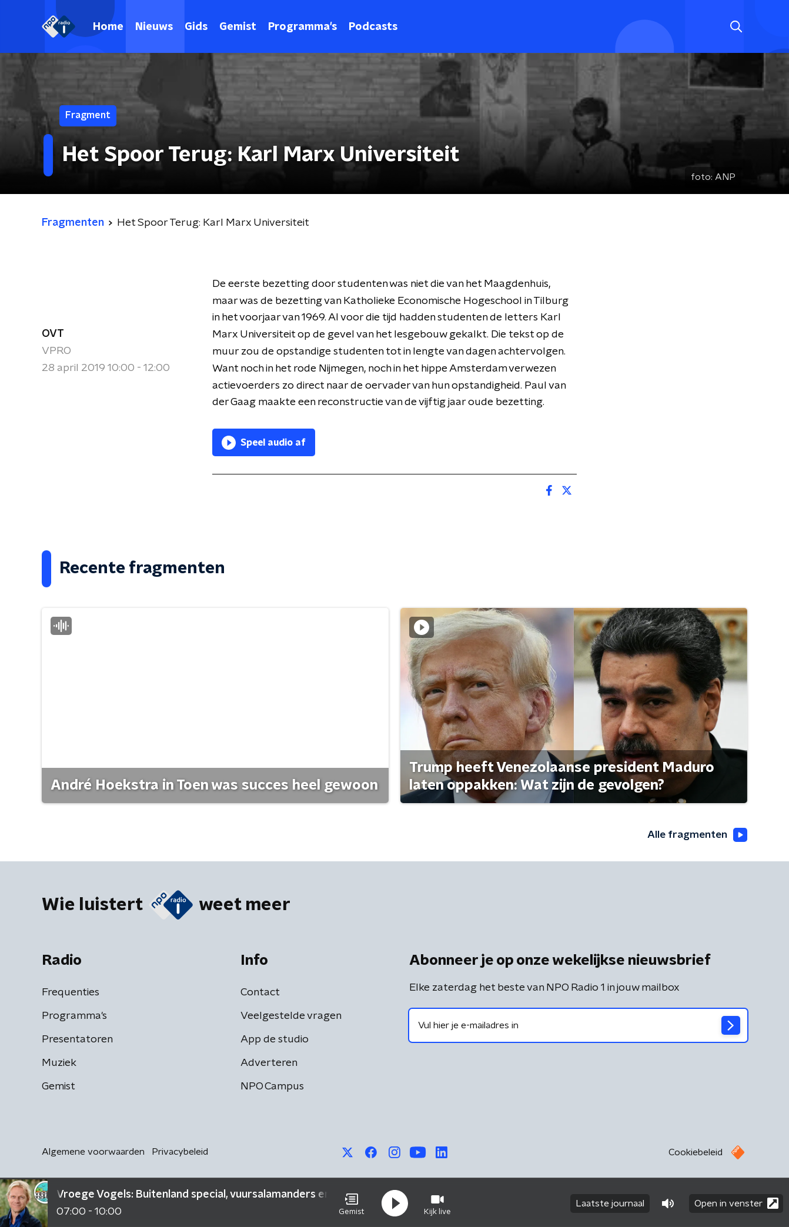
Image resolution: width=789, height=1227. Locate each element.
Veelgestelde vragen (291, 1016)
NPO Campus (272, 1087)
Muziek (59, 1063)
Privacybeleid (180, 1152)
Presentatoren (77, 1040)
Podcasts (373, 27)
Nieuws (154, 27)
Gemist (237, 27)
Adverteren (268, 1063)
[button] (351, 1202)
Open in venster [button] (736, 1202)
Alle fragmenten (696, 835)
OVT (53, 334)
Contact (260, 993)
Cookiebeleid (695, 1153)
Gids (196, 27)
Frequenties (70, 993)
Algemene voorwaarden (93, 1152)
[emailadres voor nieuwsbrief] (578, 1025)
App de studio (274, 1040)
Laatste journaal (610, 1202)
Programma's (302, 27)
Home (108, 27)
